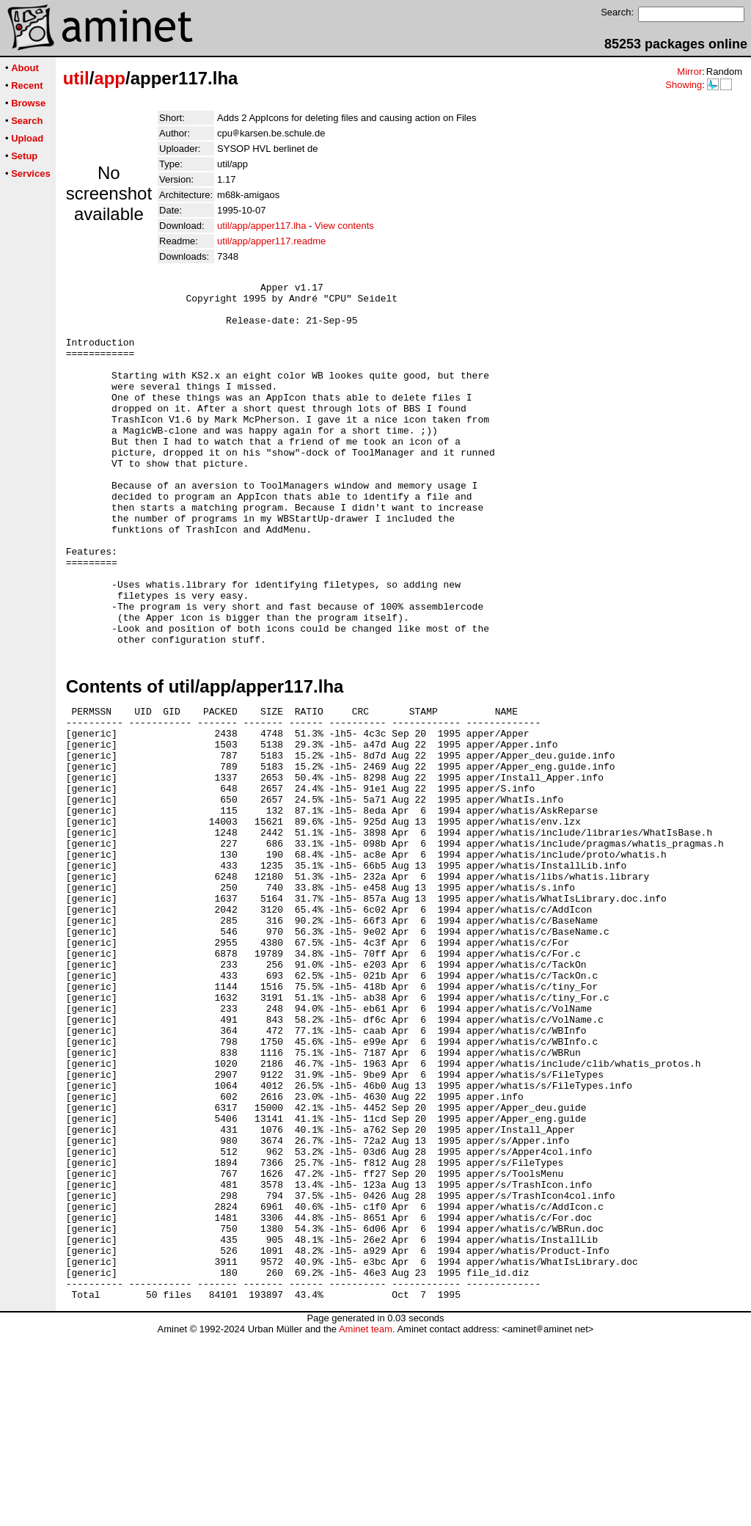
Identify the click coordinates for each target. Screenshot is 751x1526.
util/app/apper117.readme (271, 241)
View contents (344, 225)
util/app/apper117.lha (261, 225)
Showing (683, 84)
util (76, 78)
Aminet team (365, 1520)
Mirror (689, 71)
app (109, 78)
